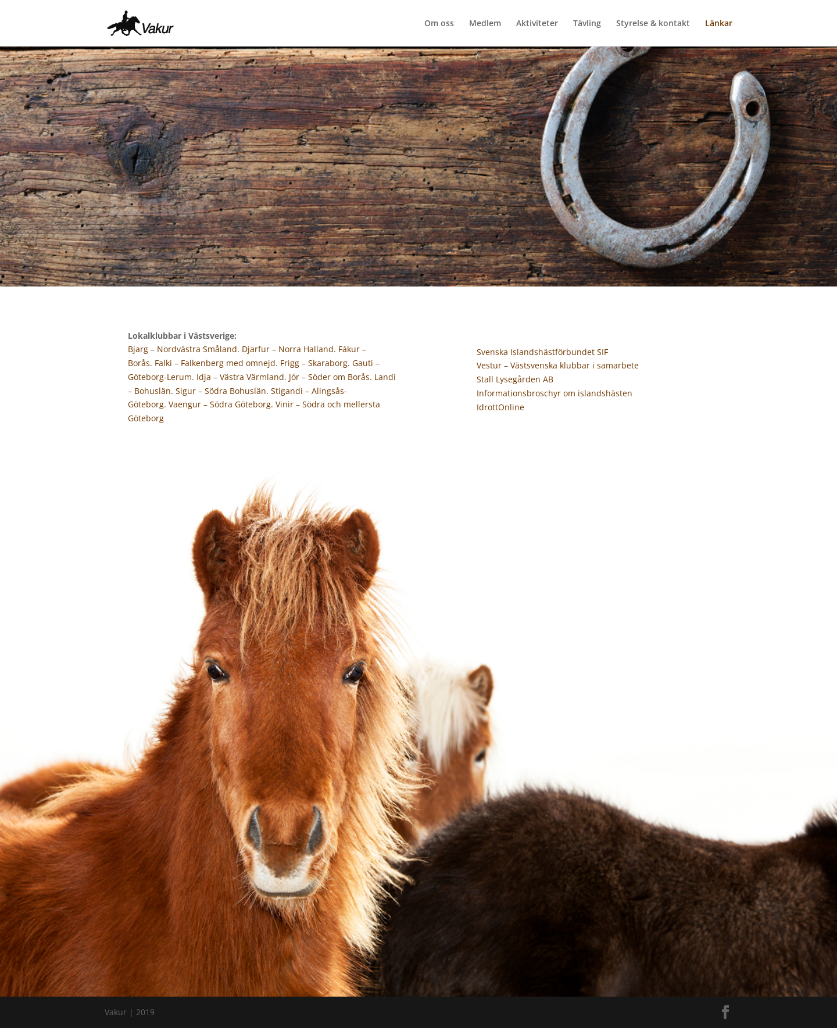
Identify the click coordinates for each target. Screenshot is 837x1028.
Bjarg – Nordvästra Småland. (185, 348)
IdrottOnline (500, 407)
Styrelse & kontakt (653, 23)
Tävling (587, 23)
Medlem (485, 23)
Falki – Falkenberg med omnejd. (217, 362)
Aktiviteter (537, 23)
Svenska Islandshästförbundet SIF (542, 351)
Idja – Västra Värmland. (242, 376)
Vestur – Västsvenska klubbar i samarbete (558, 365)
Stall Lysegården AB (515, 379)
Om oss (439, 23)
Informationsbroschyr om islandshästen (554, 393)
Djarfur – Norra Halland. (289, 348)
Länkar (718, 23)
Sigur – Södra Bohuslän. (223, 390)
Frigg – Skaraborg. (315, 362)
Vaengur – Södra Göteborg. (222, 404)
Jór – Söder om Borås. (331, 376)
